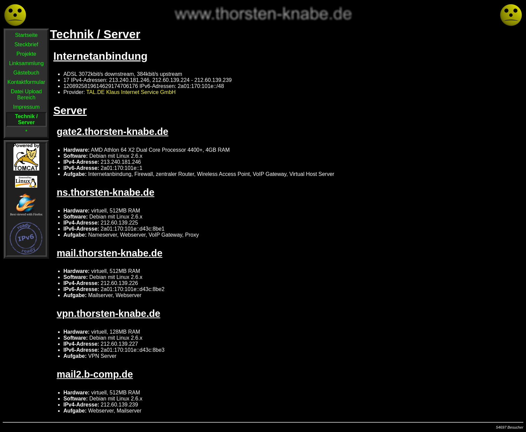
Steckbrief (26, 44)
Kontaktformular (26, 82)
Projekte (26, 54)
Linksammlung (26, 63)
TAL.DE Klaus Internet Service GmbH (130, 92)
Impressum (26, 107)
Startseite (26, 35)
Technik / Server (26, 119)
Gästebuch (26, 73)
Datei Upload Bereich (26, 94)
